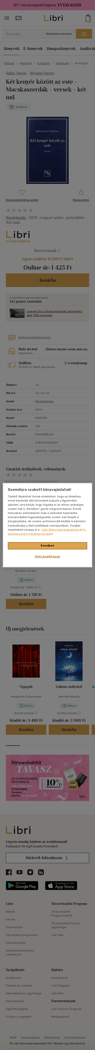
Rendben (47, 545)
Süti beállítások (47, 556)
